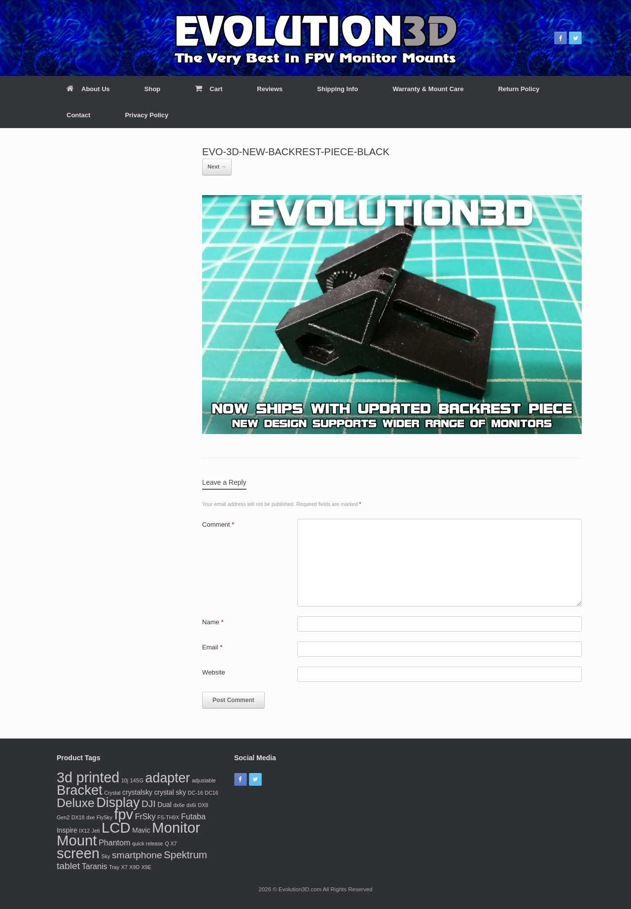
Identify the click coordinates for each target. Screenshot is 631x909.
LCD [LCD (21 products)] (116, 827)
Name (212, 622)
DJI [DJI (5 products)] (148, 804)
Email (212, 647)
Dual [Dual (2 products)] (164, 804)
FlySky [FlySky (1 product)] (104, 817)
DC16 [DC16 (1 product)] (211, 793)
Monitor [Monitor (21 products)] (176, 827)
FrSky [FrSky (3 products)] (145, 816)
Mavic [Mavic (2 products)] (141, 830)
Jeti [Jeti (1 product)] (96, 831)
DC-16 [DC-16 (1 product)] (195, 793)
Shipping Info (337, 89)
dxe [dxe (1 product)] (90, 817)
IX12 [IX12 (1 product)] (84, 831)
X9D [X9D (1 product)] (134, 867)
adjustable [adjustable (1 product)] (204, 780)
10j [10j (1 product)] (124, 780)
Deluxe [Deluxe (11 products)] (76, 802)
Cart (208, 89)
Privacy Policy (146, 115)
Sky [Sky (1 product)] (106, 856)
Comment (218, 524)
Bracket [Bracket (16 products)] (80, 790)
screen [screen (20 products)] (78, 853)
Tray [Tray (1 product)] (114, 867)
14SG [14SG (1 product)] (136, 780)
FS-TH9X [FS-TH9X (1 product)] (168, 817)
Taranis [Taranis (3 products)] (94, 866)
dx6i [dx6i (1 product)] (191, 805)
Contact (78, 115)
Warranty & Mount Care (427, 89)
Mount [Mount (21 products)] (77, 840)
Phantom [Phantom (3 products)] (114, 842)
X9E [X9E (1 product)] (146, 867)
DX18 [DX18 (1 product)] (78, 817)
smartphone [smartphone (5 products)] (137, 855)
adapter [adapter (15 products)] (167, 778)
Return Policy (518, 89)
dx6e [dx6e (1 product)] (179, 805)
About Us (88, 89)
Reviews (269, 89)
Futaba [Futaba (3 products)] (193, 816)
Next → (217, 166)
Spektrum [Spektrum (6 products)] (185, 854)
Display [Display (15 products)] (118, 802)
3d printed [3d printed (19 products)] (88, 777)
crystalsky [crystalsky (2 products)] (137, 792)
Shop (152, 89)
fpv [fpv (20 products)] (123, 814)
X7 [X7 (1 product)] (124, 867)
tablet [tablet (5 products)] (68, 866)
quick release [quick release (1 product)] (147, 843)
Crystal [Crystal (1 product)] (112, 793)
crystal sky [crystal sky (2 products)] (170, 792)
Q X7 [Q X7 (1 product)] (170, 843)
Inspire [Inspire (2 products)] (67, 830)
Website (213, 672)
